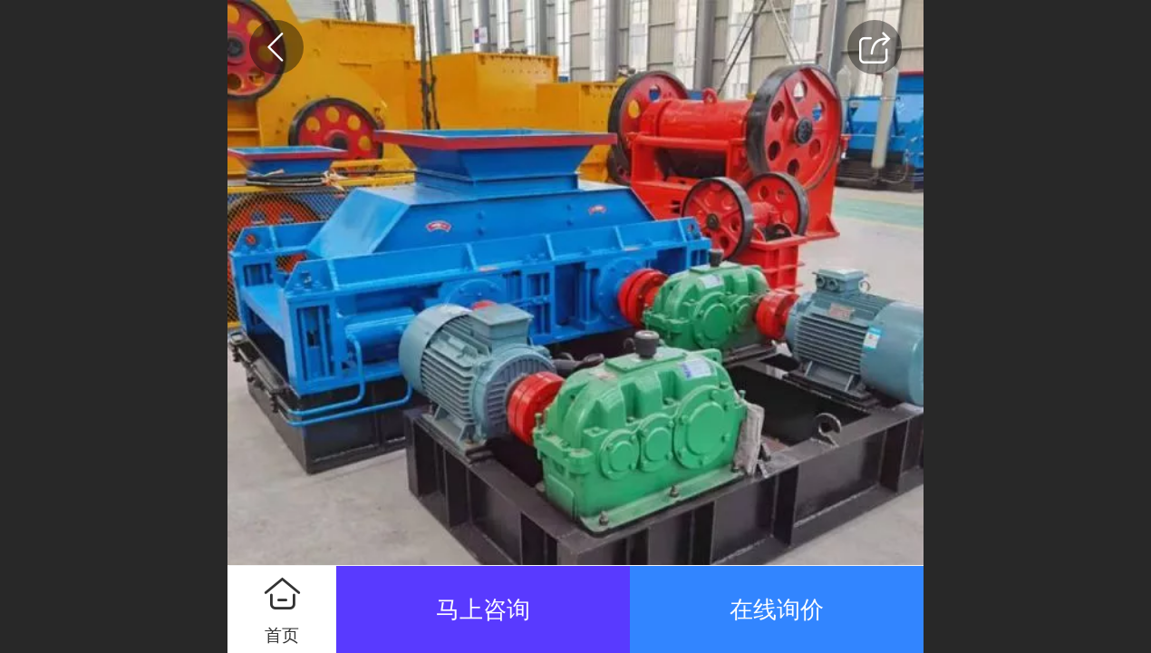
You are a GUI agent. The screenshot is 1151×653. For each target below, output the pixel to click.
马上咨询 (483, 609)
